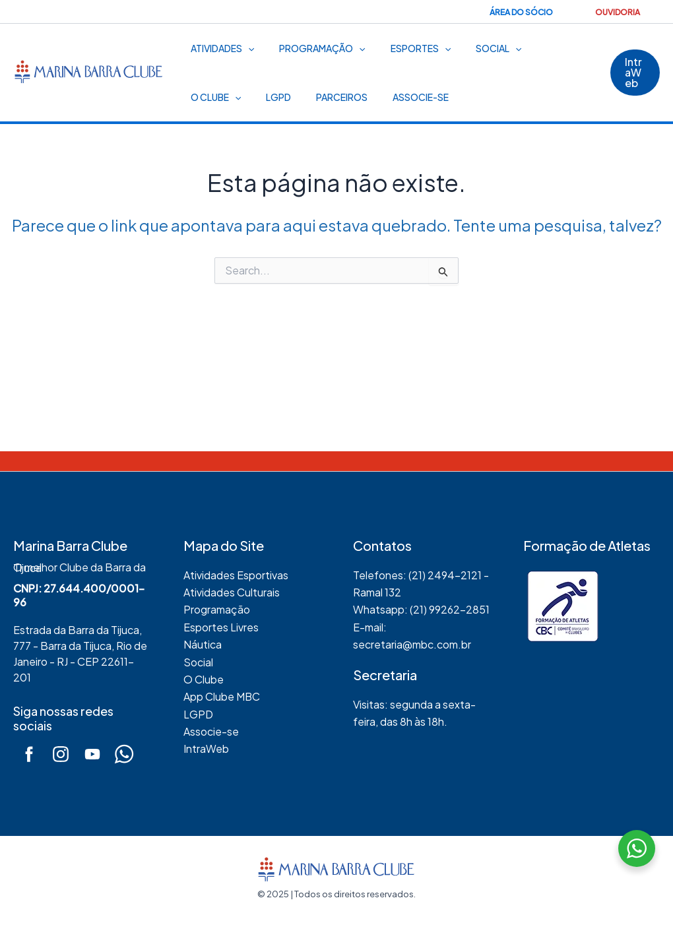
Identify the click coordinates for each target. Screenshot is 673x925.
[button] (633, 72)
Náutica (202, 644)
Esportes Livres (221, 627)
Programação (312, 48)
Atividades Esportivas (235, 575)
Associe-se (329, 97)
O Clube (542, 48)
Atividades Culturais (231, 592)
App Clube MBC (222, 696)
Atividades (219, 48)
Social (475, 48)
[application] (245, 48)
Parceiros (256, 97)
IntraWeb (206, 748)
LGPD (199, 97)
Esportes (404, 48)
